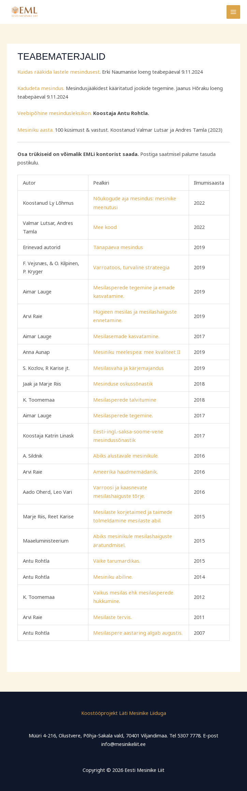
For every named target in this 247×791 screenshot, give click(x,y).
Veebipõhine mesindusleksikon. (52, 113)
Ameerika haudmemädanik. (124, 469)
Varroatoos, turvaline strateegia (131, 266)
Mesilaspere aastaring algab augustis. (137, 629)
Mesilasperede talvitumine (124, 397)
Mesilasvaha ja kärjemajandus (128, 366)
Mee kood (105, 226)
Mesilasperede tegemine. (122, 413)
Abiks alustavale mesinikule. (125, 453)
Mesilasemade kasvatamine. (125, 334)
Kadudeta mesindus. (40, 88)
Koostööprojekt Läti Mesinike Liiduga (123, 709)
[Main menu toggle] (233, 12)
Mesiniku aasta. (34, 129)
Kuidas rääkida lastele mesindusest (57, 71)
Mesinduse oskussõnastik (122, 382)
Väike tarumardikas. (116, 558)
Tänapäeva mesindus (118, 246)
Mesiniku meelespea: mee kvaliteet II (135, 350)
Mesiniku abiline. (112, 573)
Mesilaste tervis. (112, 613)
